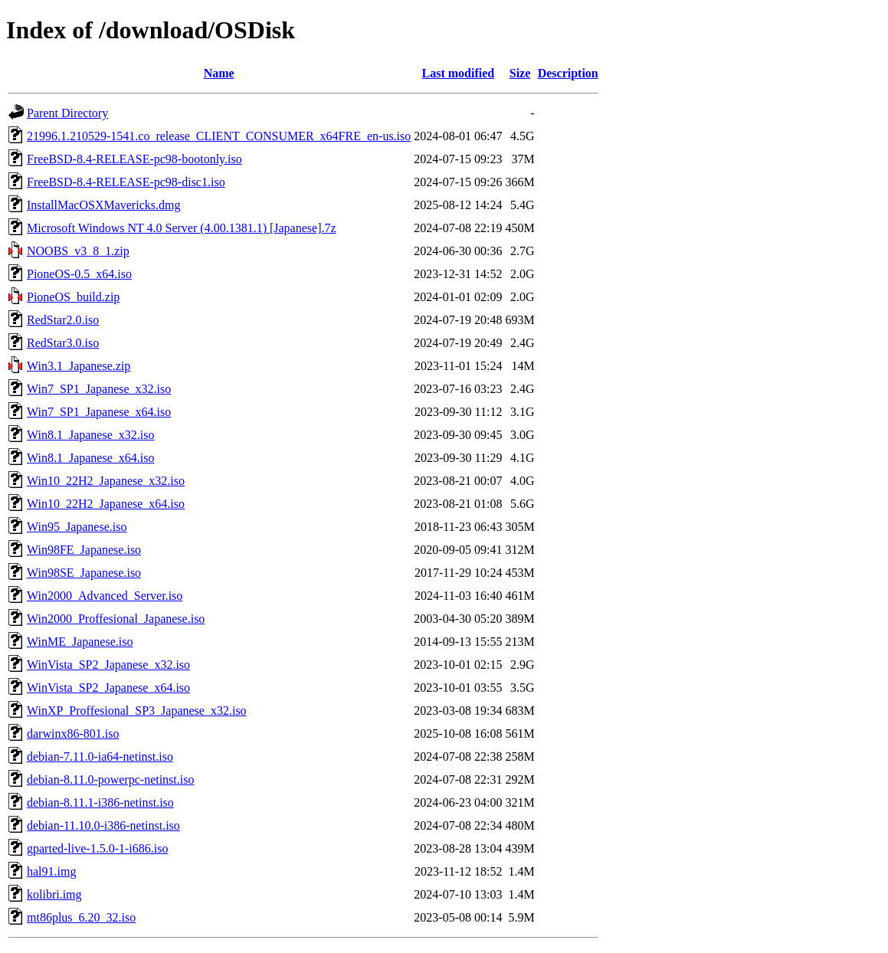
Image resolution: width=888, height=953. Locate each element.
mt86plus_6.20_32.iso (81, 917)
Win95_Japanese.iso (76, 526)
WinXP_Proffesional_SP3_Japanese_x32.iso (137, 710)
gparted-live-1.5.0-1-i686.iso (97, 848)
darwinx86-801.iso (73, 733)
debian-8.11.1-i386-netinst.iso (100, 802)
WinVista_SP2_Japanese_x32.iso (108, 664)
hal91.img (51, 871)
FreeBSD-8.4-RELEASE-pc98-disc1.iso (126, 181)
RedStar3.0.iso (63, 342)
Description (568, 73)
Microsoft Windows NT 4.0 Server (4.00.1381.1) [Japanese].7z (181, 227)
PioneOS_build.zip (73, 296)
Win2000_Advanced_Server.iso (104, 595)
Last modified (458, 73)
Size (520, 73)
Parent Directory (67, 113)
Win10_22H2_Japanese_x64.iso (106, 503)
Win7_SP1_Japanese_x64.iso (99, 411)
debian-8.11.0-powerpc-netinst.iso (110, 779)
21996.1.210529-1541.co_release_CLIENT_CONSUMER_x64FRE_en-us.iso (219, 135)
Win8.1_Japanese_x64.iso (90, 457)
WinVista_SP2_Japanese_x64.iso (108, 687)
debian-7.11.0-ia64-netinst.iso (100, 756)
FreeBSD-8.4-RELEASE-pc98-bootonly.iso (134, 158)
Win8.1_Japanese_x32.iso (90, 434)
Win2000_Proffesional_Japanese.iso (116, 618)
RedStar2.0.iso (63, 319)
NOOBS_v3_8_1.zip (78, 250)
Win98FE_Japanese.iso (84, 549)
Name (219, 73)
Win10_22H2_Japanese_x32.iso (106, 480)
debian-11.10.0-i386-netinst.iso (103, 825)
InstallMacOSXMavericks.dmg (103, 204)
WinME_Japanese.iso (80, 641)
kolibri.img (54, 894)
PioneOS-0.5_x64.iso (79, 273)
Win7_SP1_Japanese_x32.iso (99, 388)
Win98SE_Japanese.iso (84, 572)
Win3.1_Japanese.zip (78, 365)
